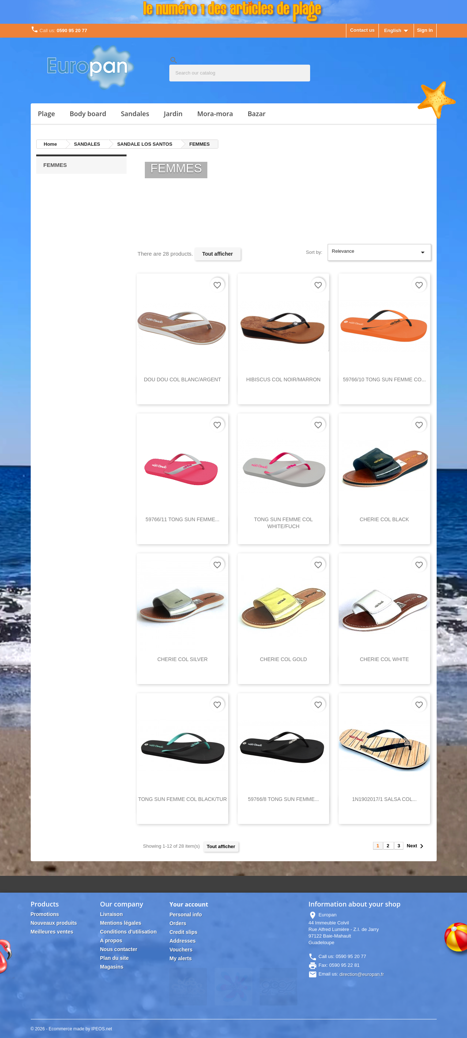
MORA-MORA (215, 113)
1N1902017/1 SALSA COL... (384, 799)
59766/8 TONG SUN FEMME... (283, 799)
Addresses (182, 941)
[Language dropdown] (398, 31)
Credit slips (183, 932)
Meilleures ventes (52, 932)
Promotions (45, 914)
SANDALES (135, 113)
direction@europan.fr (361, 974)
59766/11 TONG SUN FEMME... (182, 519)
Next (416, 846)
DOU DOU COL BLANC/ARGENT (182, 379)
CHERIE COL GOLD (283, 659)
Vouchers (180, 950)
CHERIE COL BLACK (384, 519)
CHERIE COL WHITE (384, 659)
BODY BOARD (87, 113)
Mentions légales (120, 923)
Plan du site (114, 958)
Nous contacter (118, 949)
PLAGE (46, 113)
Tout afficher (217, 254)
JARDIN (173, 113)
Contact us (362, 30)
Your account (188, 904)
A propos (111, 940)
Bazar (256, 113)
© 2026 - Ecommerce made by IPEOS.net (71, 1028)
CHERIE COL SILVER (182, 659)
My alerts (180, 958)
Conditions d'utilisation (128, 932)
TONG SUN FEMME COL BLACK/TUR (182, 799)
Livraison (111, 914)
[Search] (239, 73)
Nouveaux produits (54, 923)
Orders (177, 923)
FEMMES (55, 165)
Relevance (379, 252)
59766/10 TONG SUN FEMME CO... (384, 379)
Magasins (111, 967)
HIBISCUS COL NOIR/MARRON (283, 379)
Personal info (185, 914)
